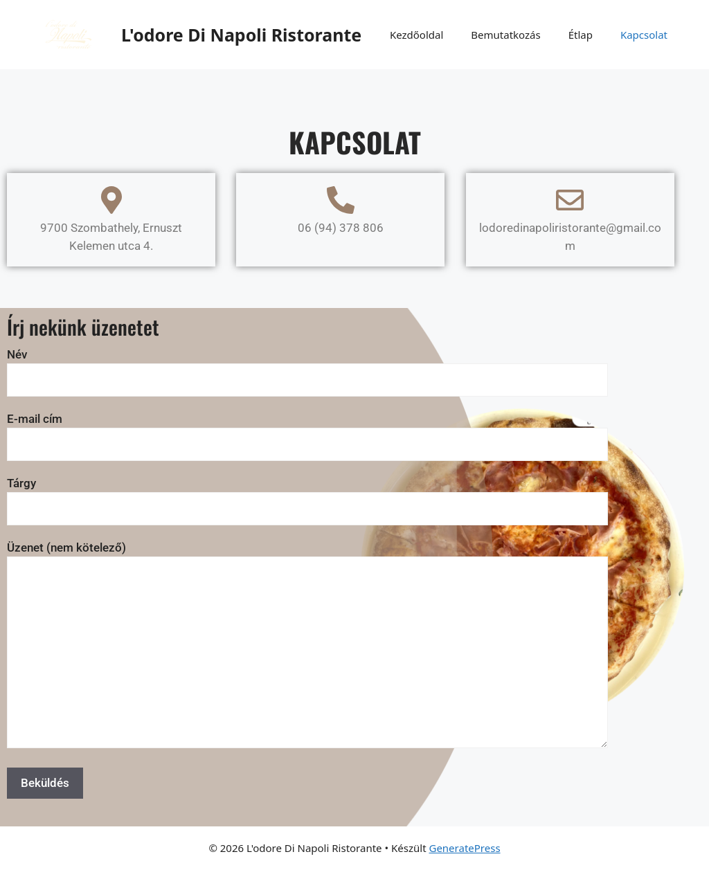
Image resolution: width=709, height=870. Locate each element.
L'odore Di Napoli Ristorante (241, 34)
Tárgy (307, 496)
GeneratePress (464, 848)
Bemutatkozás (505, 35)
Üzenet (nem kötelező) (307, 646)
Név (307, 367)
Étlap (580, 35)
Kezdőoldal (416, 35)
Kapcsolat (643, 35)
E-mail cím (307, 431)
